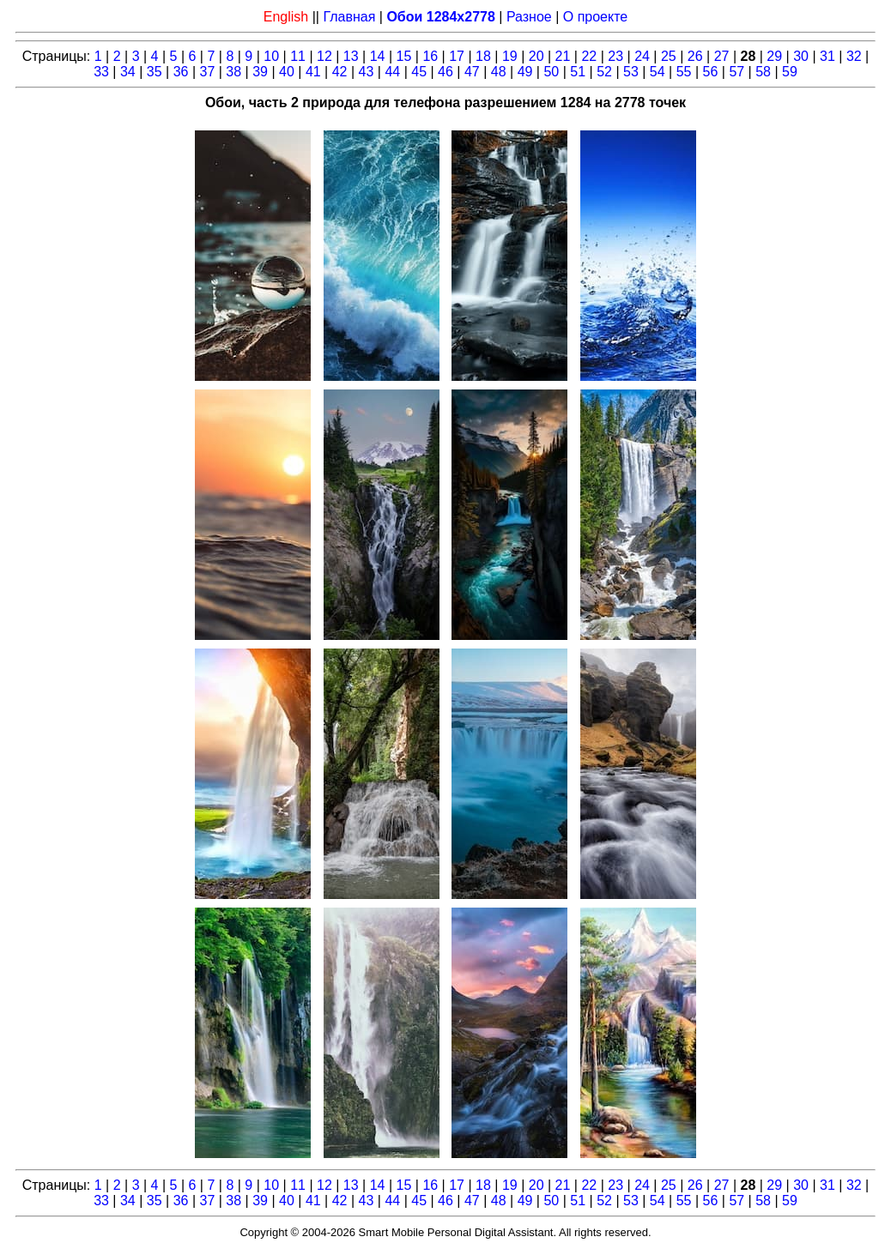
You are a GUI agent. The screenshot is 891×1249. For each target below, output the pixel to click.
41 (313, 71)
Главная (349, 16)
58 (763, 71)
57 (736, 71)
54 (657, 71)
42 (340, 71)
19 (510, 56)
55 (684, 71)
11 (298, 56)
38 (233, 71)
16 (430, 56)
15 (404, 56)
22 (589, 56)
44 (392, 71)
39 (260, 71)
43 (366, 71)
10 (271, 56)
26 (695, 56)
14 (377, 56)
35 (154, 71)
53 (631, 71)
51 (577, 71)
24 (642, 56)
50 (551, 71)
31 (827, 56)
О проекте (595, 16)
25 (668, 56)
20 (536, 56)
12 (324, 56)
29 (774, 56)
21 (563, 56)
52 (604, 71)
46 (445, 71)
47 (472, 71)
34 (128, 71)
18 (483, 56)
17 (456, 56)
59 (789, 71)
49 (525, 71)
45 (419, 71)
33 (101, 71)
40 (286, 71)
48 (498, 71)
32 (854, 56)
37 (207, 71)
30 (801, 56)
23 (615, 56)
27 (722, 56)
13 (351, 56)
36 (181, 71)
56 (710, 71)
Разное (529, 16)
